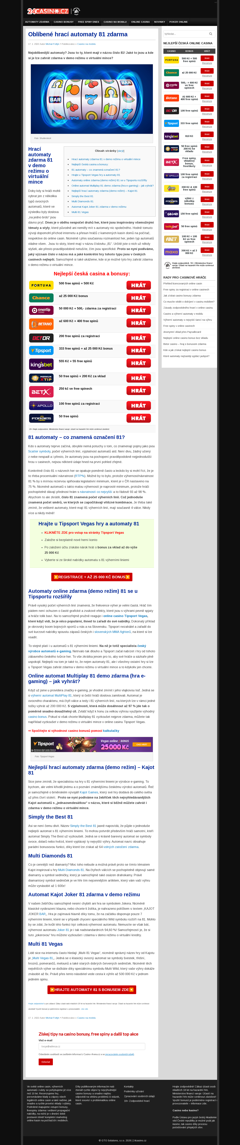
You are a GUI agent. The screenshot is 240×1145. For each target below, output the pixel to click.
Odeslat (45, 1061)
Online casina (140, 22)
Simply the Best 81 (82, 196)
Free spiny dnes (88, 22)
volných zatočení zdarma (120, 847)
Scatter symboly (39, 451)
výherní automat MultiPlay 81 (51, 695)
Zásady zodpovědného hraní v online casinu (188, 307)
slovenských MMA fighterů (112, 632)
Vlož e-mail (45, 1040)
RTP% (79, 476)
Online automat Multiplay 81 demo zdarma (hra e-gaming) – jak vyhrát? (113, 185)
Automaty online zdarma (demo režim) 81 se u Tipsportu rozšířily (109, 180)
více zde (84, 1009)
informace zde (198, 1103)
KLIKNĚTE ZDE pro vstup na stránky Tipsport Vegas (84, 532)
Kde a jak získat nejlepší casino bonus (184, 350)
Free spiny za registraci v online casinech (186, 289)
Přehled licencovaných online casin (182, 283)
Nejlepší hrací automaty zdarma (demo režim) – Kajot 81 (105, 190)
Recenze (207, 63)
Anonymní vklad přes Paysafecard (182, 332)
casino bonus (37, 716)
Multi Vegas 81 (43, 958)
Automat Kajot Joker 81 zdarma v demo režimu (99, 206)
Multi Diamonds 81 (83, 201)
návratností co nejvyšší (96, 492)
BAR (42, 914)
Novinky (159, 22)
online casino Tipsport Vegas (125, 616)
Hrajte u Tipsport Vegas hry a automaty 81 (96, 174)
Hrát (207, 58)
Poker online (178, 22)
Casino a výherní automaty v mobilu (183, 313)
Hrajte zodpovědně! (36, 1004)
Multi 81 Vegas (80, 212)
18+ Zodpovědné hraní (137, 1101)
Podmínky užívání (134, 1091)
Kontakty (129, 1086)
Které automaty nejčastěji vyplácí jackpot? (186, 356)
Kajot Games (89, 792)
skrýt (121, 150)
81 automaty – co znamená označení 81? (96, 169)
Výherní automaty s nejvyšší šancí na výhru (187, 319)
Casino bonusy (63, 22)
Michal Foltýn (52, 44)
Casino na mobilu (115, 22)
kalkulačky (111, 731)
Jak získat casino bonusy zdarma (182, 295)
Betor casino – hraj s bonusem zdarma (184, 344)
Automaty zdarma (37, 22)
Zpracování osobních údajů (139, 1096)
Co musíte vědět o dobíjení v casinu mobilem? (189, 301)
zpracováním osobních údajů (119, 1054)
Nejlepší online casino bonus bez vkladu (185, 338)
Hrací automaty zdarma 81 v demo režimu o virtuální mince (106, 159)
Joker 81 (63, 930)
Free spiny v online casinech (179, 326)
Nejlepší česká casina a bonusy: (90, 164)
